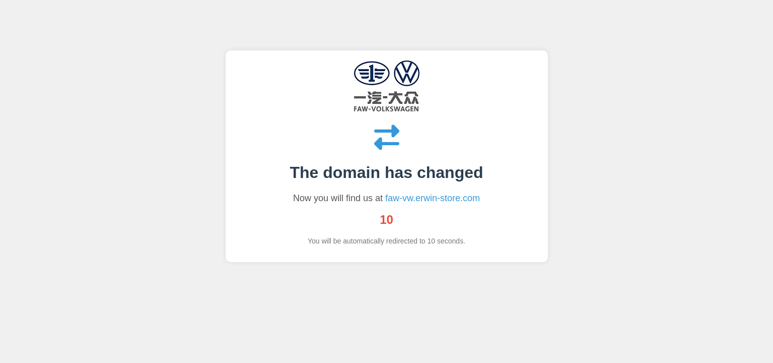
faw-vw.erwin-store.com (432, 198)
